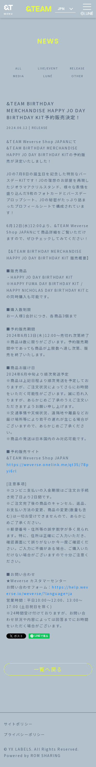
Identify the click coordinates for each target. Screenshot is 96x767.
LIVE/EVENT (48, 68)
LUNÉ (47, 76)
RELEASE (77, 68)
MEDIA (18, 76)
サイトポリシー (18, 723)
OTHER (77, 76)
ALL (18, 68)
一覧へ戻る (48, 669)
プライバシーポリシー (24, 734)
